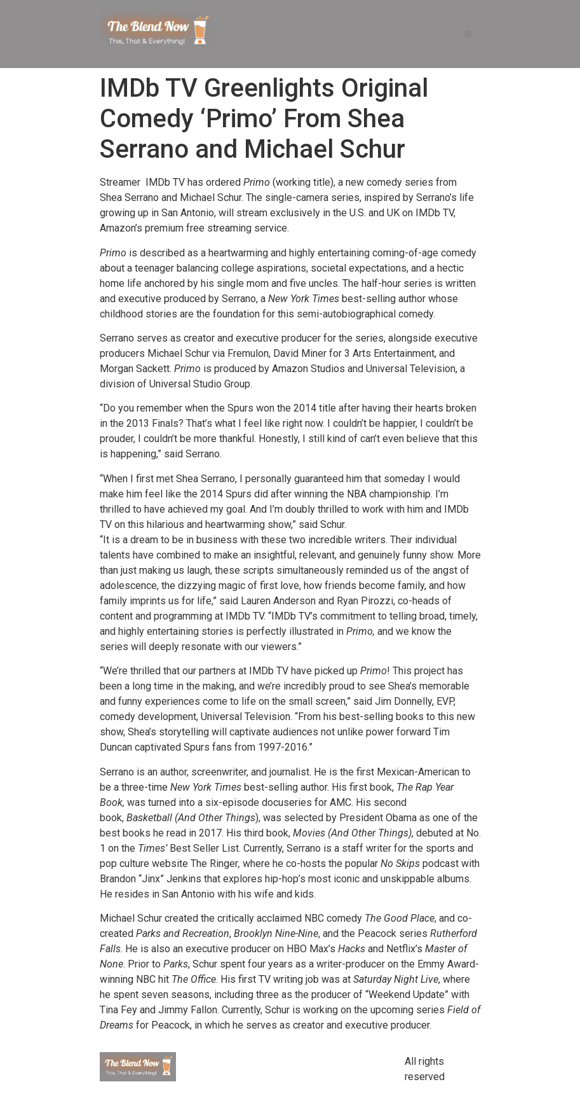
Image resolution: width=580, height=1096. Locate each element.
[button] (467, 34)
